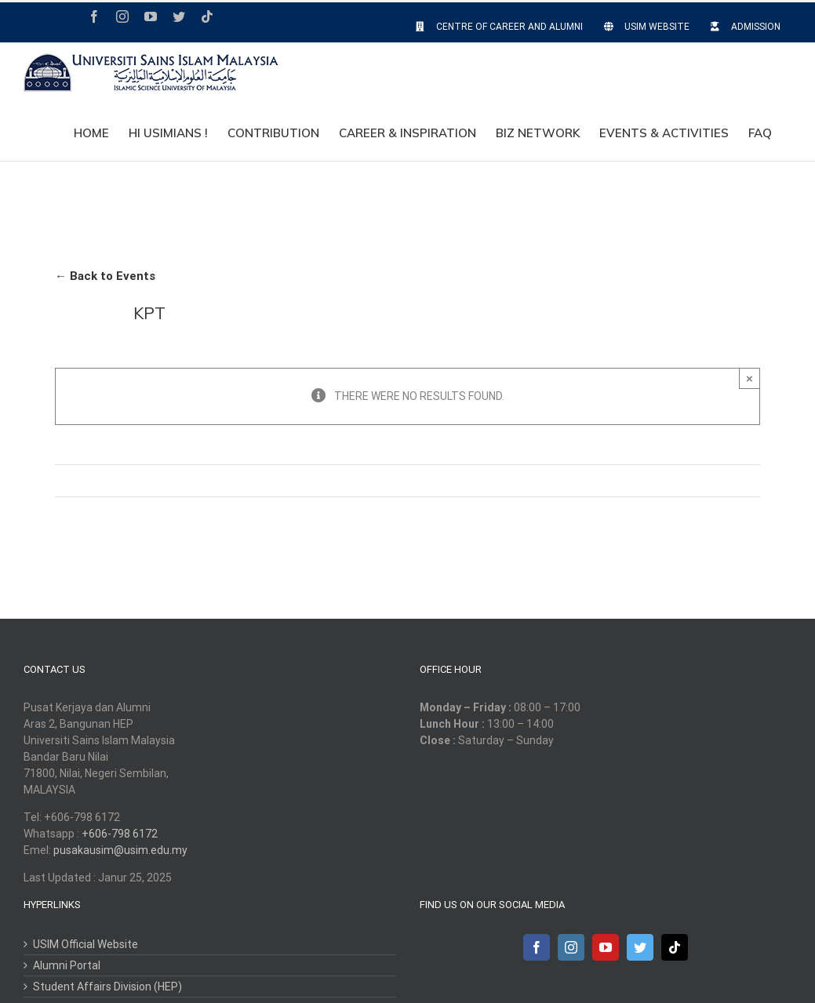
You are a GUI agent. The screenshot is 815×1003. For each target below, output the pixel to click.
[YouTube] (605, 947)
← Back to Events (105, 276)
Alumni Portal (66, 965)
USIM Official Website (85, 944)
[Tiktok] (674, 947)
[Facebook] (536, 947)
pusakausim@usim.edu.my (120, 850)
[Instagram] (571, 947)
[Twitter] (640, 947)
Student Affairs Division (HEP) (107, 986)
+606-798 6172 (120, 833)
